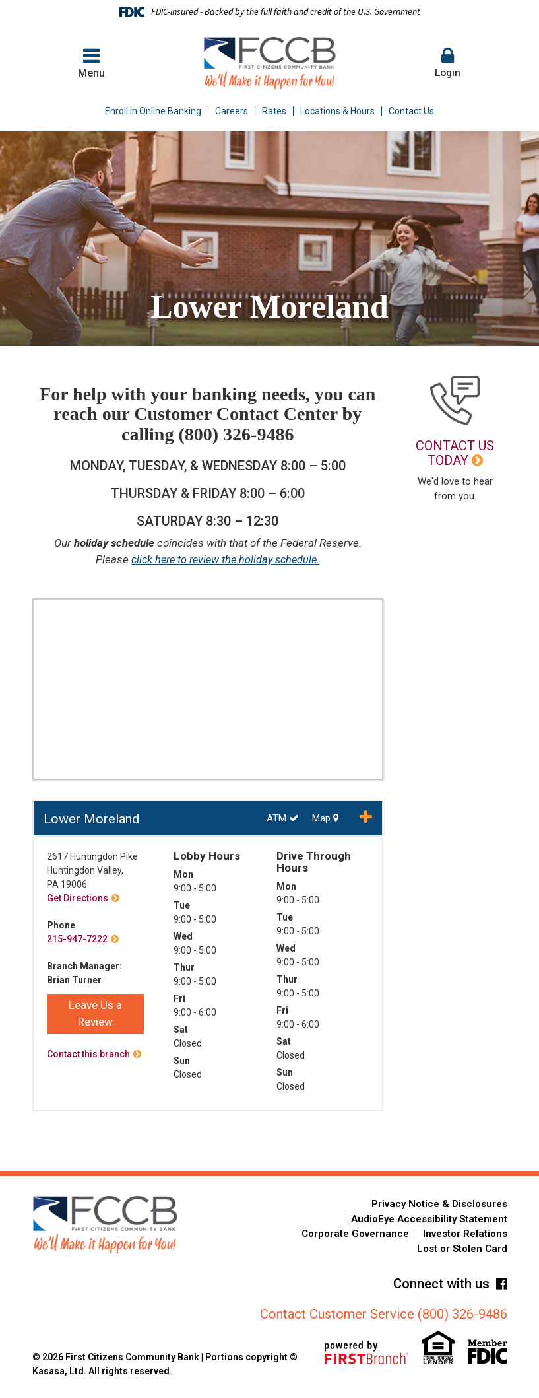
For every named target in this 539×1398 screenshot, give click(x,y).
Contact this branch (88, 1054)
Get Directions (77, 898)
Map (325, 818)
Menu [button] (91, 62)
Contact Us (411, 111)
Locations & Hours (337, 111)
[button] (448, 63)
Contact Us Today (455, 453)
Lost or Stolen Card (462, 1249)
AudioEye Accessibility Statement (429, 1219)
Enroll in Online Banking (153, 111)
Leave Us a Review (95, 1013)
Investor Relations (465, 1234)
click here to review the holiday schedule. (225, 559)
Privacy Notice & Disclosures (439, 1204)
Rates (274, 111)
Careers (231, 111)
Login (447, 62)
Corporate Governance (355, 1234)
